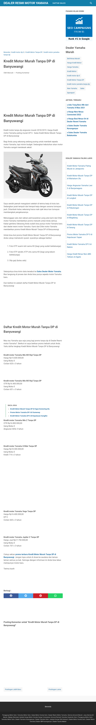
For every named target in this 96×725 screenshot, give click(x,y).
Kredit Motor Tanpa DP (75, 80)
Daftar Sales (59, 3)
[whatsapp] (55, 595)
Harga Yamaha (72, 67)
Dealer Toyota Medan (59, 721)
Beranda (48, 707)
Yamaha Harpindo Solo (69, 717)
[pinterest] (40, 595)
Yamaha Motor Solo (24, 715)
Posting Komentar (22, 73)
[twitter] (25, 595)
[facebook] (11, 595)
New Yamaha (72, 88)
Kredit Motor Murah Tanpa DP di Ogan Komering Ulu (30, 409)
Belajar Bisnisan (13, 717)
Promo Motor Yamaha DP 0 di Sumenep (25, 412)
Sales (82, 88)
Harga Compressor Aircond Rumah (49, 717)
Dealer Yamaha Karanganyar (25, 719)
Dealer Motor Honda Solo (77, 719)
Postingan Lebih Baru (13, 689)
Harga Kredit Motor (74, 63)
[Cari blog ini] (91, 3)
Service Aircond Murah (75, 715)
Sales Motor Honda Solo (39, 715)
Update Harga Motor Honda (28, 717)
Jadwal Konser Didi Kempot (59, 719)
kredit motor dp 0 (73, 76)
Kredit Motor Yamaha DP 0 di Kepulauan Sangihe (28, 416)
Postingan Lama (55, 689)
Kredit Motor (71, 71)
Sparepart (71, 93)
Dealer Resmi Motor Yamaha (26, 3)
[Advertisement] (33, 30)
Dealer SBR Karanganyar (44, 721)
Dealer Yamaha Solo (42, 719)
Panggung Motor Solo (9, 715)
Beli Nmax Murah (73, 58)
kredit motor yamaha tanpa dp (78, 84)
